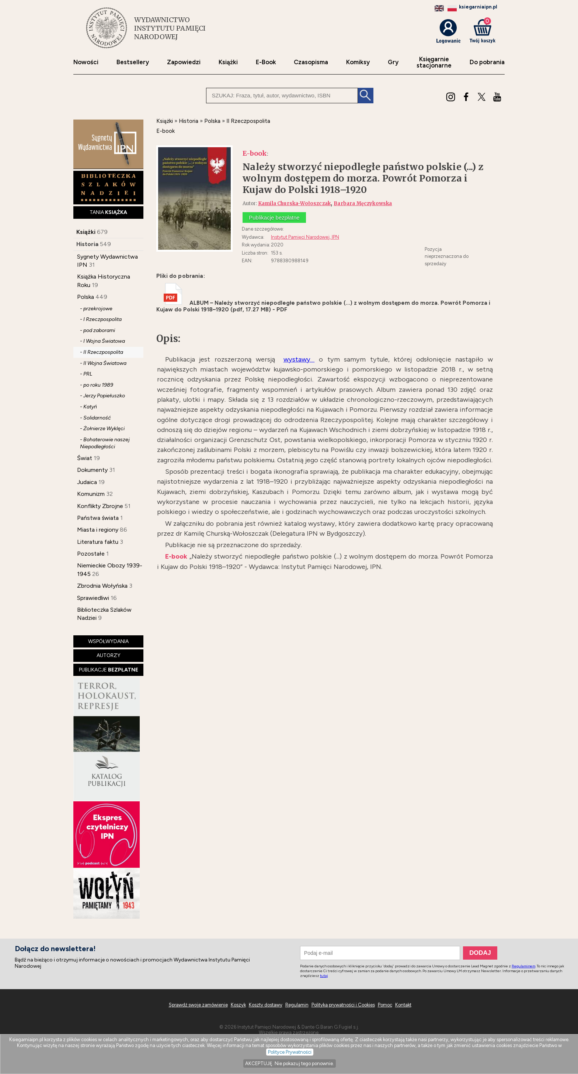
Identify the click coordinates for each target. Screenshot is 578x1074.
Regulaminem (523, 966)
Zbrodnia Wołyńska (102, 585)
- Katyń (88, 407)
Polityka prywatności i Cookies (343, 1005)
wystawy (299, 359)
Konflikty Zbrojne (100, 506)
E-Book (266, 62)
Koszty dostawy (265, 1005)
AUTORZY (109, 655)
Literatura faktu (97, 541)
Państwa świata (98, 517)
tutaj (324, 975)
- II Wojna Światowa (103, 363)
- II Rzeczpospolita (101, 352)
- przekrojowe (96, 308)
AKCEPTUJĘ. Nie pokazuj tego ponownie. (289, 1063)
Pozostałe (91, 553)
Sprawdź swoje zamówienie (198, 1005)
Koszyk (238, 1005)
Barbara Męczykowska (363, 203)
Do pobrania (487, 62)
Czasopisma (311, 62)
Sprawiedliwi (93, 597)
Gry (393, 62)
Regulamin (297, 1005)
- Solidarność (95, 418)
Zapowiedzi (184, 62)
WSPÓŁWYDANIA (108, 641)
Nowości (85, 62)
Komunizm (91, 493)
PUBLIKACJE (108, 670)
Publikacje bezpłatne (274, 217)
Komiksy (358, 62)
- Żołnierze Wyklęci (102, 428)
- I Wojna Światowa (102, 341)
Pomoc (385, 1005)
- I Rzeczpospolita (101, 319)
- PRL (86, 374)
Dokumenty (92, 469)
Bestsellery (132, 62)
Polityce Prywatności (289, 1052)
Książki (228, 62)
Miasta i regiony (97, 529)
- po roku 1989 (96, 385)
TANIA (108, 212)
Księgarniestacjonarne (434, 62)
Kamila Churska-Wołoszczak (294, 203)
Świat (84, 458)
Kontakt (403, 1005)
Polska (85, 296)
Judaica (87, 482)
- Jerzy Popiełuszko (102, 396)
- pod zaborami (97, 330)
